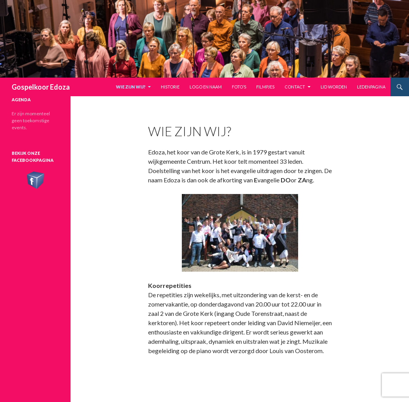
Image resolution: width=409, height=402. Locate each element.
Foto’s (239, 86)
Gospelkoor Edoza (41, 87)
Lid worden (334, 86)
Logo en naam (206, 86)
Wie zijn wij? (130, 86)
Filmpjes (265, 86)
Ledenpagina (371, 86)
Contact (295, 86)
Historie (170, 86)
